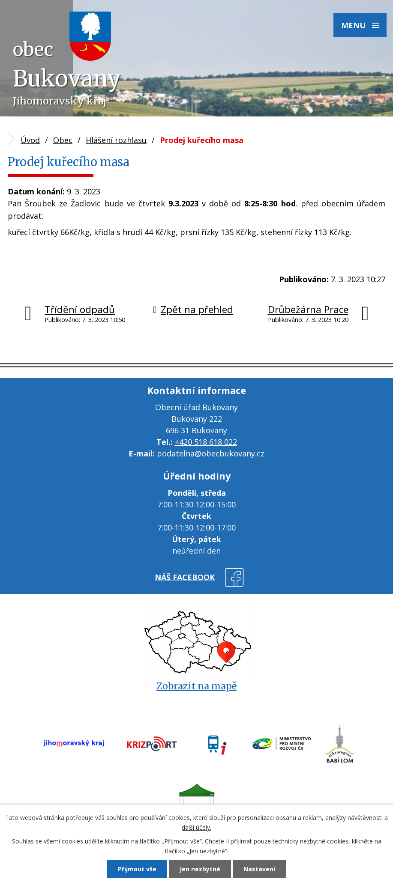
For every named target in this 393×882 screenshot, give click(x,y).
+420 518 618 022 (206, 442)
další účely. (196, 827)
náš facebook (185, 577)
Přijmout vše (137, 869)
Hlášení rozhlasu (116, 140)
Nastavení (259, 869)
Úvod (30, 140)
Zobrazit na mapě (196, 686)
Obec (62, 140)
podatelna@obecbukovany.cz (210, 453)
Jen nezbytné (200, 869)
